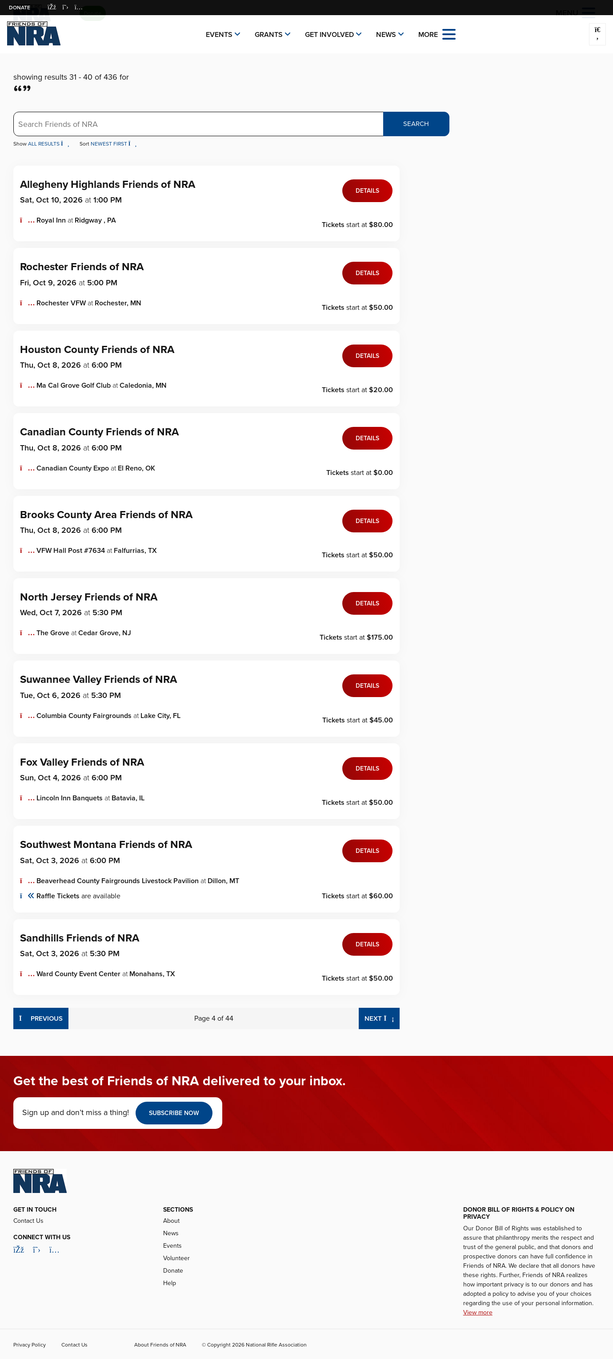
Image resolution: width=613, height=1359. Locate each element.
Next (382, 1017)
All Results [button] (49, 144)
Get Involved (329, 34)
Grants (269, 34)
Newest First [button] (114, 144)
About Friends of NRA (160, 1345)
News (386, 34)
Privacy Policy (29, 1345)
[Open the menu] (449, 34)
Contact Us (28, 1221)
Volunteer (176, 1258)
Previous (41, 1017)
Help (169, 1283)
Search (416, 124)
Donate (19, 7)
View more (478, 1312)
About (171, 1221)
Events (219, 34)
